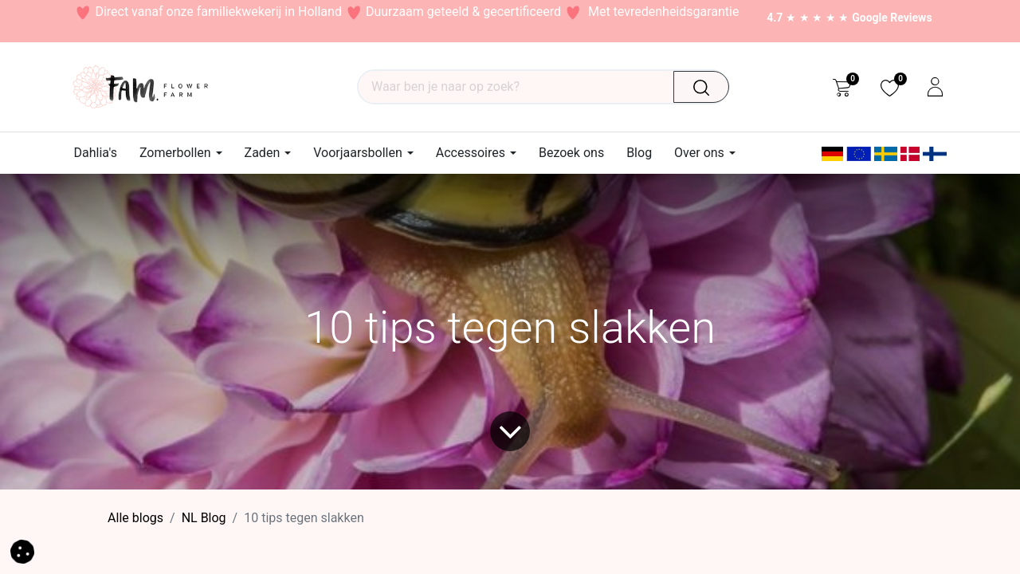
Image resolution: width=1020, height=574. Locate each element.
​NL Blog (204, 517)
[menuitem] (101, 152)
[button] (22, 550)
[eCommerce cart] (842, 87)
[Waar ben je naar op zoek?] (707, 87)
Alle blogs (135, 517)
